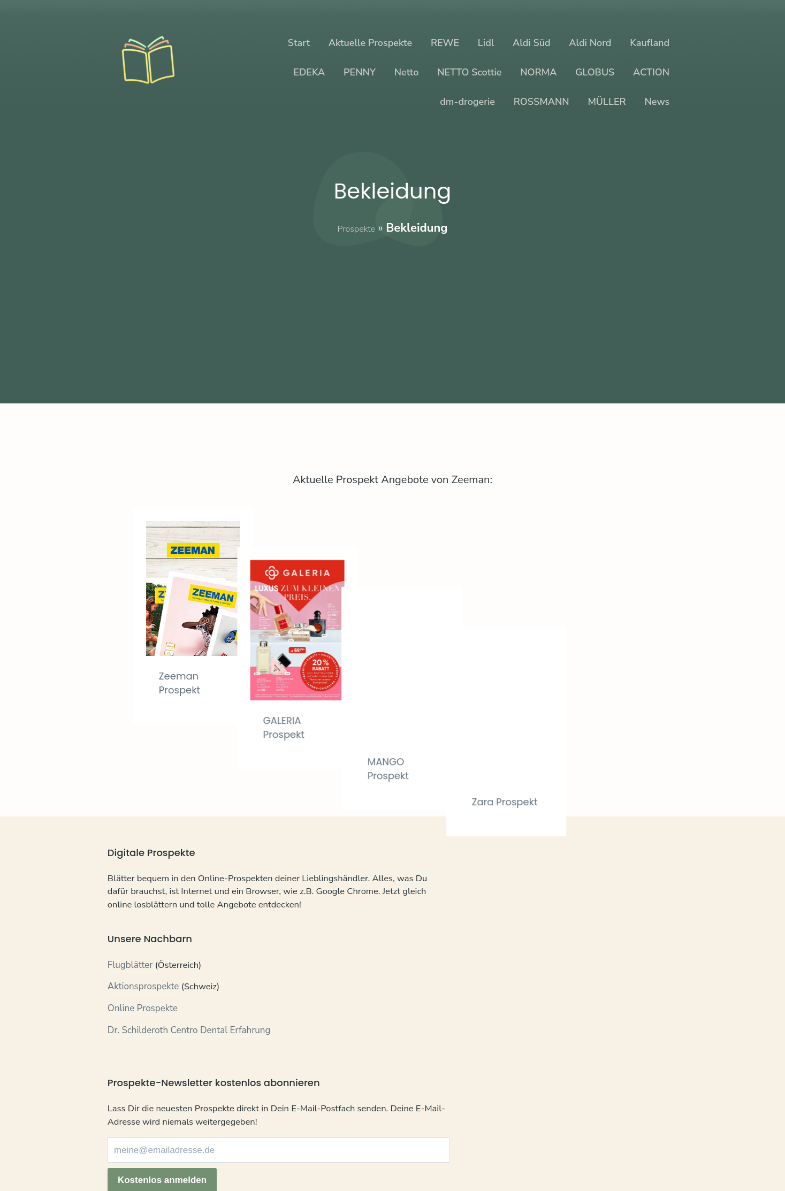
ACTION (651, 72)
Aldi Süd (532, 42)
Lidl (486, 42)
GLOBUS (594, 72)
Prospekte (356, 228)
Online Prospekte (143, 1032)
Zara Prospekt (583, 689)
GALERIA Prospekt (317, 688)
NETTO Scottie (469, 72)
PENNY (360, 72)
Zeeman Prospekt (184, 682)
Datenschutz (171, 1153)
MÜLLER (607, 101)
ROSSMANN (541, 101)
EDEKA (309, 72)
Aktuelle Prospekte (370, 42)
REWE (445, 42)
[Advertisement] (392, 311)
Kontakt (123, 1153)
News (656, 101)
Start (299, 42)
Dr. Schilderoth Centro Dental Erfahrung (189, 1054)
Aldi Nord (590, 42)
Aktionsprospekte (143, 1010)
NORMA (538, 72)
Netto (406, 72)
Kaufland (649, 42)
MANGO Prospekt (449, 689)
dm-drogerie (467, 101)
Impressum (226, 1153)
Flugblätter (130, 989)
